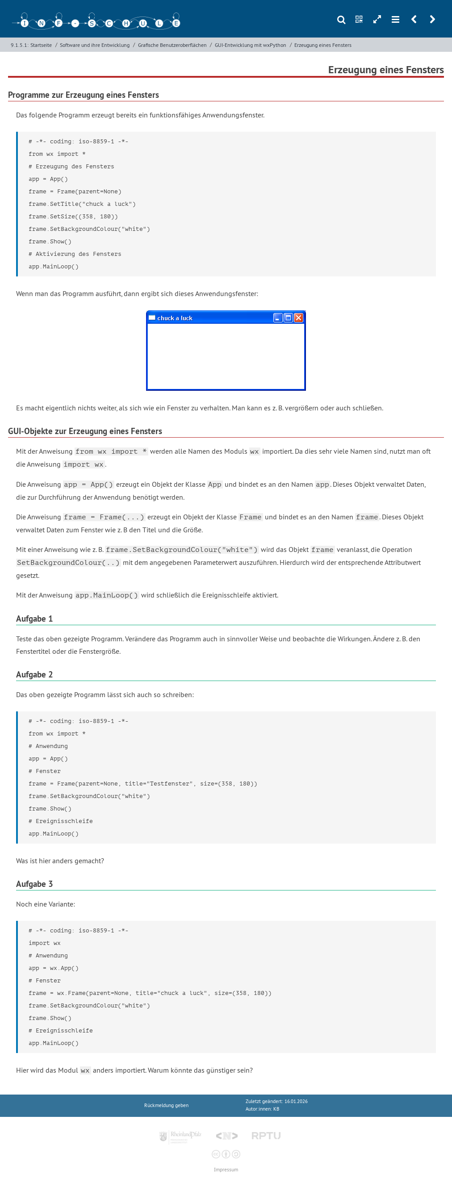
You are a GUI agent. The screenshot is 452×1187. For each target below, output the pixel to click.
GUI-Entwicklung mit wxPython (250, 45)
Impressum (226, 1170)
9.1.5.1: (20, 45)
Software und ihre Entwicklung (95, 45)
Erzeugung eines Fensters (323, 45)
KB (276, 1109)
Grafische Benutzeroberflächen (172, 45)
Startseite (41, 45)
